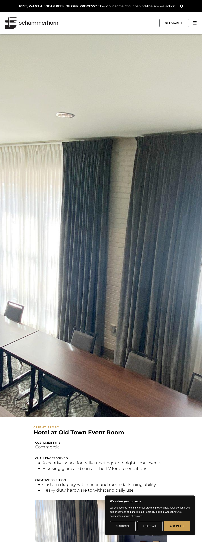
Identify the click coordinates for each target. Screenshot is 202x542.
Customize (122, 526)
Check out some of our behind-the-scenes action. (97, 6)
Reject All (150, 526)
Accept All (177, 526)
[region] (150, 515)
